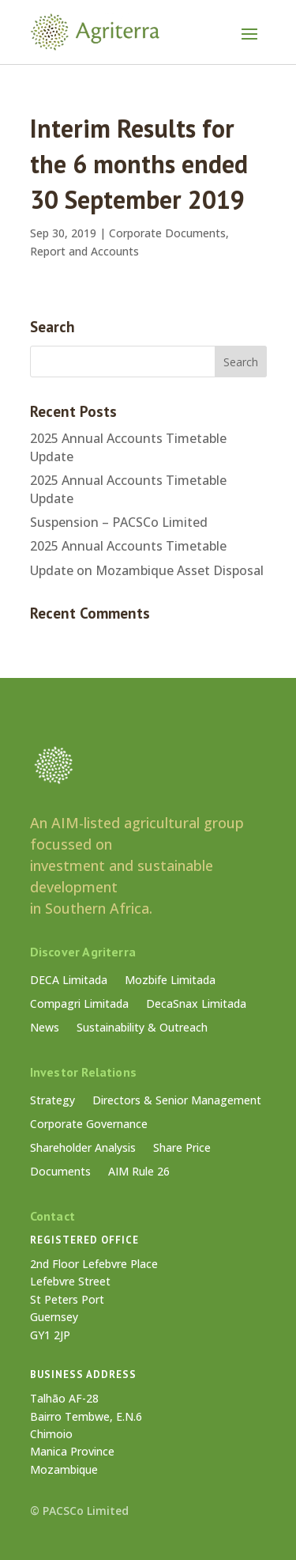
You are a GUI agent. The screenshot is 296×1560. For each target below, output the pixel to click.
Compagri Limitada (79, 1004)
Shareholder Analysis (83, 1148)
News (44, 1028)
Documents (60, 1172)
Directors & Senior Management (176, 1101)
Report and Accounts (84, 251)
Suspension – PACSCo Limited (119, 522)
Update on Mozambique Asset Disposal (147, 570)
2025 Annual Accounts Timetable (128, 546)
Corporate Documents (167, 232)
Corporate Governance (89, 1125)
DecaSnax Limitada (196, 1004)
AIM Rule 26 (139, 1172)
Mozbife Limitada (170, 981)
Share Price (182, 1148)
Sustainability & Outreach (142, 1028)
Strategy (52, 1101)
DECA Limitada (68, 981)
